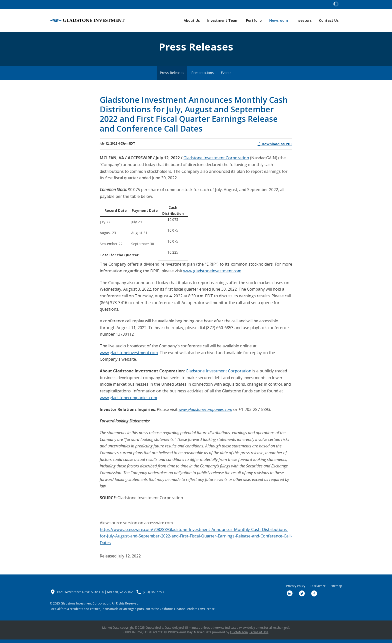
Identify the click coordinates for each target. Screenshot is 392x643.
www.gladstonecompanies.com (128, 401)
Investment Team (222, 20)
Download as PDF (274, 147)
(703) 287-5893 (153, 595)
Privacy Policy (295, 589)
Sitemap (336, 589)
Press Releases (172, 76)
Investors (304, 20)
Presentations (202, 76)
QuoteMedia (154, 631)
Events (226, 76)
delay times (255, 631)
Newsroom (278, 20)
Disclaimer (318, 589)
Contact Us (328, 20)
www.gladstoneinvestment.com (212, 274)
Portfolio (254, 20)
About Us (192, 20)
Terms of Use (258, 635)
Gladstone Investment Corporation (216, 161)
